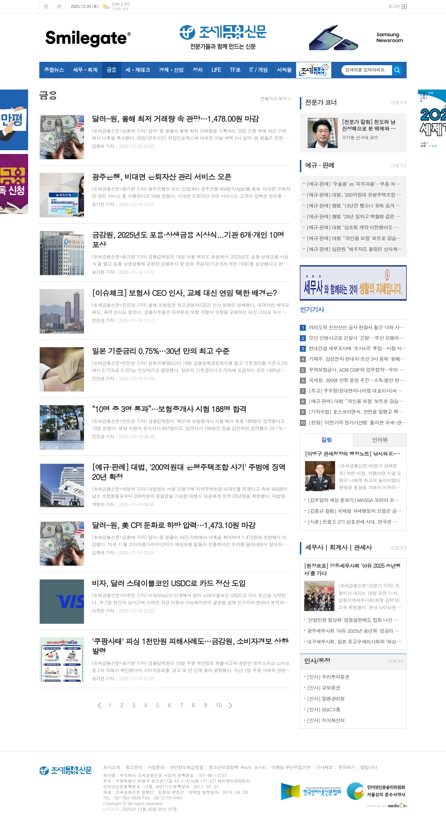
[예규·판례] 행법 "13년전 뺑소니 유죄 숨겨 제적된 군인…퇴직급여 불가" (355, 205)
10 (219, 705)
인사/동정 (317, 660)
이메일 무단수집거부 (291, 767)
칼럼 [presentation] (326, 440)
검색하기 (397, 70)
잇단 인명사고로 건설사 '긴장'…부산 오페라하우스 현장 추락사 (358, 338)
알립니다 (368, 767)
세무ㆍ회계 (85, 69)
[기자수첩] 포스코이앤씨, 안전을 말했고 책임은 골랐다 (358, 411)
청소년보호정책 (237, 767)
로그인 (394, 6)
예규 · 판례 (319, 165)
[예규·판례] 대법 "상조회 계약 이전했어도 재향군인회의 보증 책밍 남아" (355, 227)
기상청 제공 (120, 8)
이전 (99, 705)
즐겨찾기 (59, 6)
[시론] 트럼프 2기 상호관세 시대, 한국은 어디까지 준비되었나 (355, 521)
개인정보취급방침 (186, 767)
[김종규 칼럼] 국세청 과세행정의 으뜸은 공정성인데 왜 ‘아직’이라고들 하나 (355, 510)
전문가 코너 (321, 102)
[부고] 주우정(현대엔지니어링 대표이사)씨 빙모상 (358, 390)
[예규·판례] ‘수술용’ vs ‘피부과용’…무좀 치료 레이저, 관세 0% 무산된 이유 (355, 183)
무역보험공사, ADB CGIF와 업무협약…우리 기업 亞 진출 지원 (358, 369)
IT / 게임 (258, 69)
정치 (197, 69)
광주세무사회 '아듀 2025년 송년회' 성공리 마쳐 (355, 630)
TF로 (235, 69)
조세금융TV (314, 70)
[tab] (326, 440)
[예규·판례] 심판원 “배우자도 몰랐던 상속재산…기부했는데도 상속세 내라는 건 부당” (355, 248)
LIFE (216, 69)
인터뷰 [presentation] (380, 440)
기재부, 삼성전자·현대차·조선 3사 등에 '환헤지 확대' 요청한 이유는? (358, 358)
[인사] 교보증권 (323, 687)
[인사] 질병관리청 (326, 698)
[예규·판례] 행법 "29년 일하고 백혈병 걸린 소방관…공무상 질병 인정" (355, 216)
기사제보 (324, 767)
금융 (111, 69)
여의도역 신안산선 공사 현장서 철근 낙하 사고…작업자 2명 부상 (358, 327)
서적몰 (284, 69)
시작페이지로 (46, 6)
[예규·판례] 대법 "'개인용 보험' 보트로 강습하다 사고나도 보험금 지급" (355, 238)
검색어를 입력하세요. (365, 69)
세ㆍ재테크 (137, 69)
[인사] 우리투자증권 (328, 676)
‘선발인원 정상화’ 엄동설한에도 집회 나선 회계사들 (355, 619)
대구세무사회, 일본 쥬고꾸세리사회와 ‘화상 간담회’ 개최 (355, 641)
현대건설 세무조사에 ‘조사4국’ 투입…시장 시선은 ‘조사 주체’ (358, 348)
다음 (230, 705)
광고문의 (133, 767)
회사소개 (111, 767)
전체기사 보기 (273, 98)
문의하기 (346, 767)
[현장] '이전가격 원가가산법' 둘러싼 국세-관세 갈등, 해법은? (358, 422)
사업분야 (155, 767)
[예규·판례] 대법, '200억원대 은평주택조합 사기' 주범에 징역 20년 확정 (355, 194)
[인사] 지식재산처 (326, 720)
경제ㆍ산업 (171, 69)
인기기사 (312, 309)
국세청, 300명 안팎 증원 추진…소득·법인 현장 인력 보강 (358, 380)
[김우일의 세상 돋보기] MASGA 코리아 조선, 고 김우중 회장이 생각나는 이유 (355, 499)
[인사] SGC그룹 (323, 709)
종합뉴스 (54, 69)
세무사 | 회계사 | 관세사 (338, 547)
